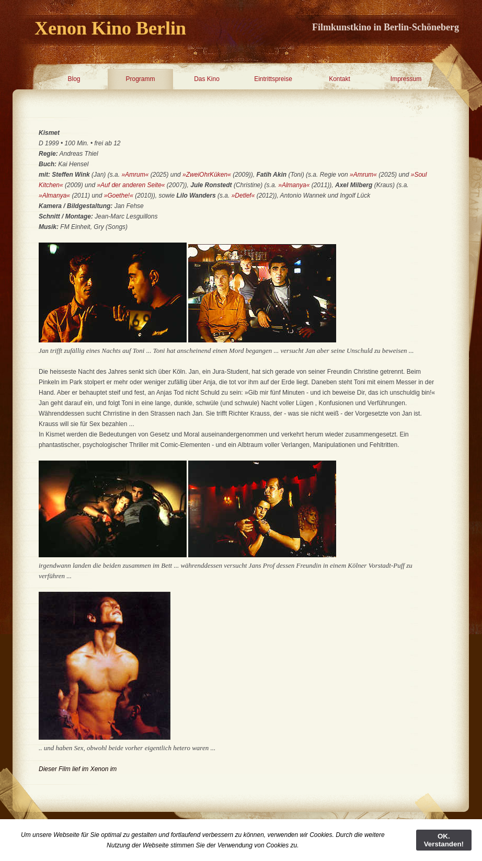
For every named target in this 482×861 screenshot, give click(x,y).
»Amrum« (134, 174)
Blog (73, 79)
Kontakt (339, 79)
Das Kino (207, 79)
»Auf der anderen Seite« (131, 185)
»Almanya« (294, 185)
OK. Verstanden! (444, 840)
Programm (140, 79)
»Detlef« (243, 195)
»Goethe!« (118, 195)
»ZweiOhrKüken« (206, 174)
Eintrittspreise (273, 79)
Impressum (406, 79)
